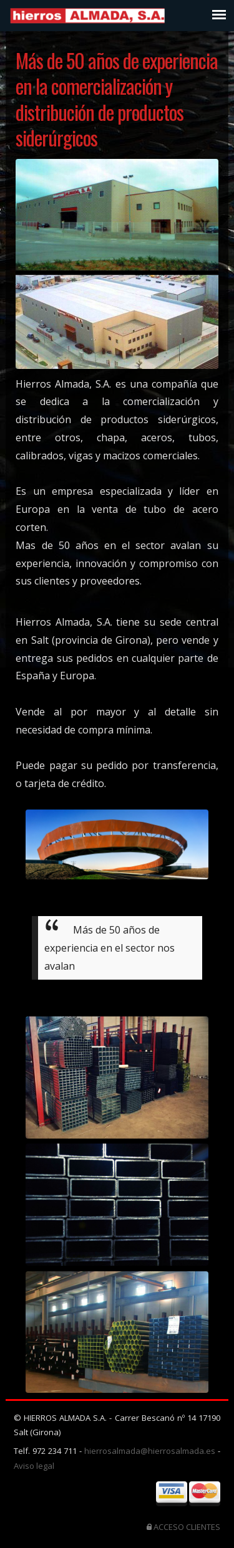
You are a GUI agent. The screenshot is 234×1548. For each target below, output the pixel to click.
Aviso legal (34, 1465)
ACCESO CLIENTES (187, 1526)
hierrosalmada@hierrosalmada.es (151, 1450)
